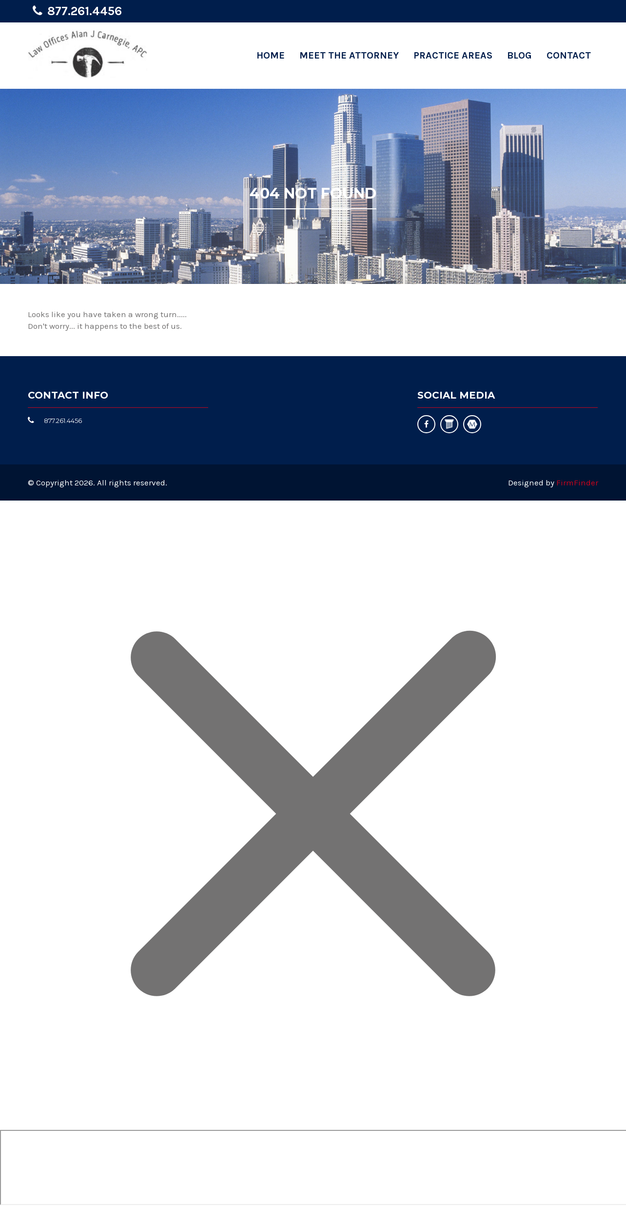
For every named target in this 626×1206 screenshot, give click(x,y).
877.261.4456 (84, 11)
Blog (519, 55)
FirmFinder (577, 482)
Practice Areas (452, 55)
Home (270, 55)
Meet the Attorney (349, 55)
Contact (569, 55)
